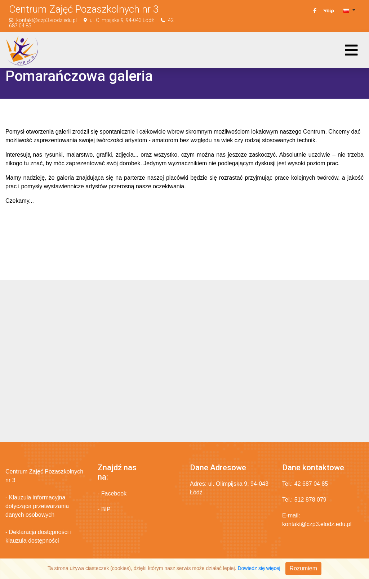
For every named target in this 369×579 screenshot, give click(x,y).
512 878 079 (310, 500)
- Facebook (112, 493)
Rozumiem (303, 568)
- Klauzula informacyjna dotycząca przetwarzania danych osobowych (37, 506)
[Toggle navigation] (351, 50)
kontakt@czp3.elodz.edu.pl (46, 20)
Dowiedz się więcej (258, 568)
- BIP (104, 509)
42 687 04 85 (311, 484)
